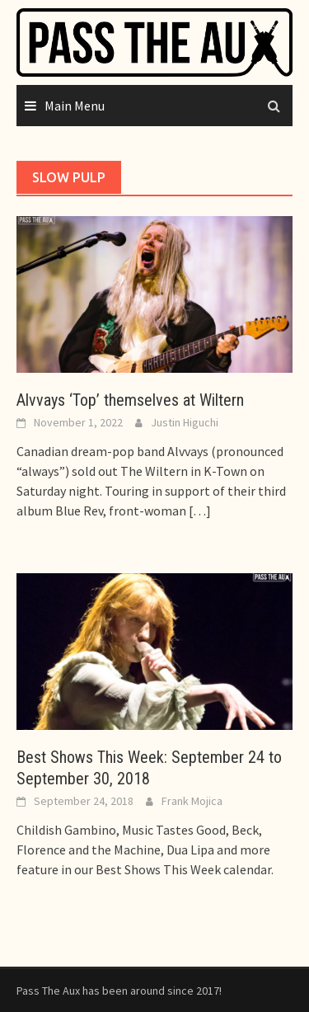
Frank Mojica (192, 800)
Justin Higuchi (184, 422)
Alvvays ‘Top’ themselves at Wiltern (130, 400)
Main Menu (74, 105)
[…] (198, 510)
